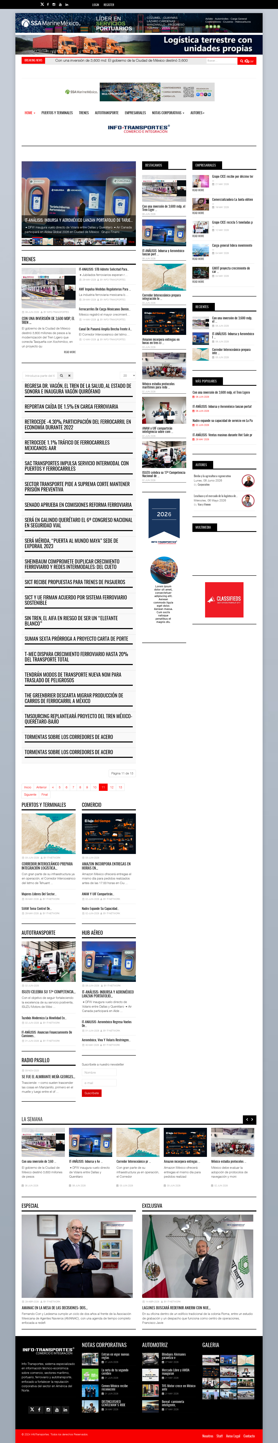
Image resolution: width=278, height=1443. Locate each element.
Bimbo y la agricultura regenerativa (212, 476)
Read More (198, 190)
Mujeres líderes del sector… (39, 894)
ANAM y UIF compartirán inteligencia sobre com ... (157, 430)
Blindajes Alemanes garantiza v (174, 1356)
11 (103, 787)
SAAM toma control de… (37, 908)
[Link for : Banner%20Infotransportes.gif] (139, 45)
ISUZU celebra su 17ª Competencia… (49, 992)
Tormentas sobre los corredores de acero (69, 737)
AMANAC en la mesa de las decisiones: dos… (55, 1308)
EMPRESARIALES (135, 113)
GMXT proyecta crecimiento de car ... (231, 270)
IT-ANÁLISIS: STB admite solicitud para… (104, 269)
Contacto (249, 1436)
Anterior (41, 787)
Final (45, 794)
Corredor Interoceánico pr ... (134, 1161)
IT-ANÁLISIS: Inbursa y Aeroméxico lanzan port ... (163, 252)
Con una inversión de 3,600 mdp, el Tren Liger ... (163, 208)
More (131, 241)
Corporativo (204, 485)
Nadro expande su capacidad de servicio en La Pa (223, 421)
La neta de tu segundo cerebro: (115, 1372)
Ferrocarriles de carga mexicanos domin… (104, 309)
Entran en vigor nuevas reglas (115, 1356)
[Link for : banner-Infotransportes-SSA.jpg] (139, 23)
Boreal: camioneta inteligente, (173, 1403)
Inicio (27, 787)
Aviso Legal (233, 1436)
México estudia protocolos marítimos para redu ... (158, 385)
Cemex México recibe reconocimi (115, 1387)
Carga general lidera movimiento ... (232, 247)
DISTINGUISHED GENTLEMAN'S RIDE (113, 1403)
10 (94, 787)
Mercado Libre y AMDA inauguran (175, 1372)
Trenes (84, 113)
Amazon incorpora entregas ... (182, 1161)
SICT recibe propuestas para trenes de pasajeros (75, 582)
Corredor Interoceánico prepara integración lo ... (161, 297)
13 (120, 787)
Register (109, 5)
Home (30, 113)
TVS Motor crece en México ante (179, 1387)
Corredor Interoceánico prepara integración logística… (47, 866)
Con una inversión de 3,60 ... (39, 1161)
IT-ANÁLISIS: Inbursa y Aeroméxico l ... (233, 335)
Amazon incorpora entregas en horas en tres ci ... (161, 341)
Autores (197, 113)
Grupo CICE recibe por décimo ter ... (232, 178)
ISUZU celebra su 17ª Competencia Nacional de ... (163, 474)
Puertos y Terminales (57, 113)
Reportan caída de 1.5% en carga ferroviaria (71, 407)
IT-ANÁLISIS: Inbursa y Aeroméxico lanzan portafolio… (108, 994)
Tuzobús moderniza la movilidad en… (44, 1018)
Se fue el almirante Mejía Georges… (48, 1077)
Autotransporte (107, 113)
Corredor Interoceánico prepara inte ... (231, 351)
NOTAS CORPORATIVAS (168, 113)
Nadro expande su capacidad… (100, 908)
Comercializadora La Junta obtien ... (232, 201)
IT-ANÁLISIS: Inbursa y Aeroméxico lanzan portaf (222, 406)
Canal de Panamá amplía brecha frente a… (105, 329)
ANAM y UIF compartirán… (98, 894)
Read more (70, 352)
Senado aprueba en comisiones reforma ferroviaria (78, 505)
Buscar (247, 61)
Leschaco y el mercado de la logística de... (216, 496)
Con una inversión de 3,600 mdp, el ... (232, 320)
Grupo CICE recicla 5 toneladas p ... (232, 224)
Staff (219, 1436)
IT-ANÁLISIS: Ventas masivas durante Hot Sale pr (222, 435)
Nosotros (207, 1436)
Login (95, 5)
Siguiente (30, 794)
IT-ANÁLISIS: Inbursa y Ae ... (86, 1161)
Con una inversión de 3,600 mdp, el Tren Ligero (221, 392)
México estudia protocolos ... (228, 1161)
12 (111, 787)
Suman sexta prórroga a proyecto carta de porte (76, 639)
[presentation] (247, 1119)
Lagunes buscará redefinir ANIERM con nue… (176, 1308)
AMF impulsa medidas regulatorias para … (105, 289)
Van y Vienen (204, 504)
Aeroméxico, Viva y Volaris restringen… (106, 1040)
